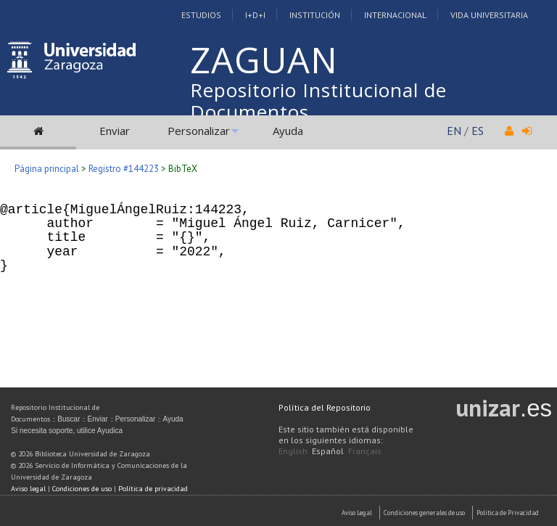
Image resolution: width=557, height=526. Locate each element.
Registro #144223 (123, 169)
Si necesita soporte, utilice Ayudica (67, 431)
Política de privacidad (153, 488)
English (293, 450)
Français (364, 450)
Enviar (114, 130)
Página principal (47, 169)
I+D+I (255, 14)
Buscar (68, 419)
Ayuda (288, 130)
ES (477, 130)
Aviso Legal (357, 513)
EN (454, 130)
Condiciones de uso (82, 488)
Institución (314, 14)
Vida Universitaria (489, 14)
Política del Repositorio (324, 407)
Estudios (201, 14)
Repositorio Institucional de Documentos (318, 101)
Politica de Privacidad (507, 513)
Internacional (395, 14)
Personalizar (199, 130)
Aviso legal (28, 488)
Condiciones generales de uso (424, 513)
